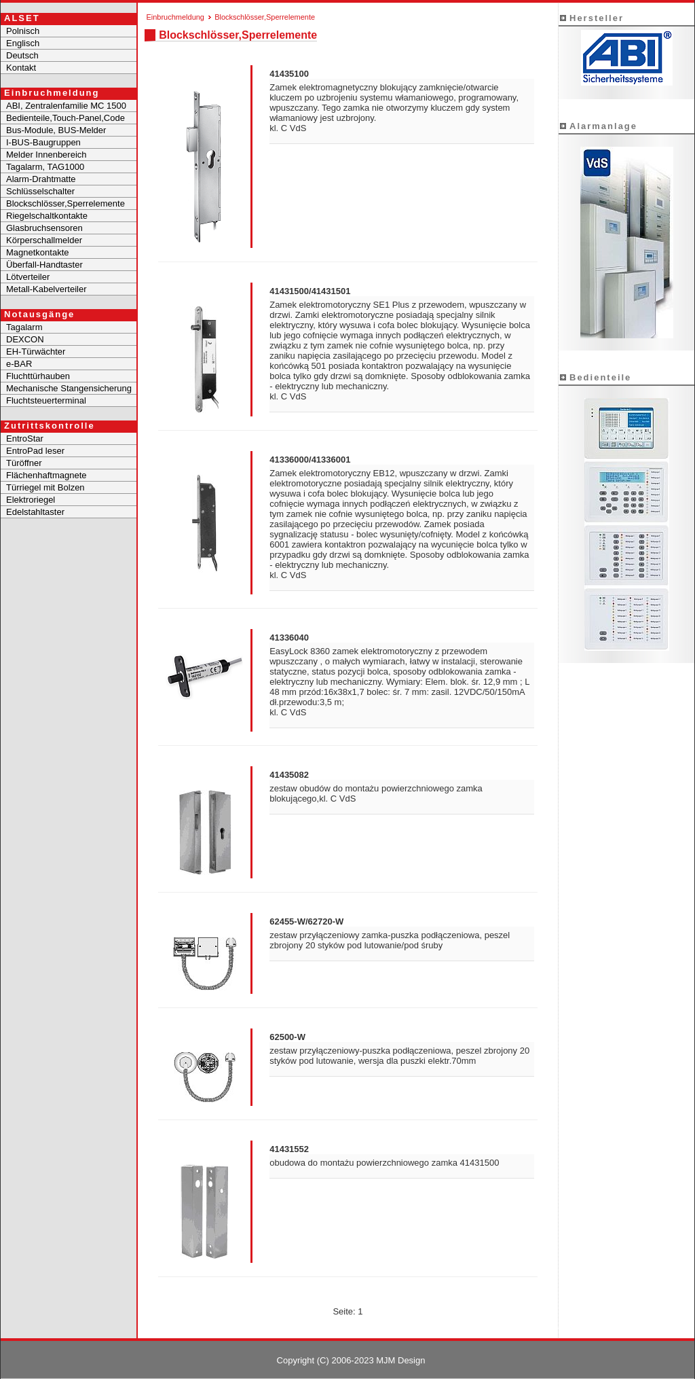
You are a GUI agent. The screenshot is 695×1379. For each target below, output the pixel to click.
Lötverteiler (28, 277)
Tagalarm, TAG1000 (45, 167)
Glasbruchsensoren (44, 228)
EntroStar (24, 438)
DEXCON (25, 339)
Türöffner (24, 463)
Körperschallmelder (44, 240)
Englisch (22, 43)
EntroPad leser (35, 451)
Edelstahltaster (35, 512)
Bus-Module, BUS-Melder (56, 130)
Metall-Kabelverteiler (46, 289)
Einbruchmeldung (175, 17)
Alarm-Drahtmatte (41, 179)
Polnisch (22, 31)
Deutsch (22, 55)
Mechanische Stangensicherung (69, 388)
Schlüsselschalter (40, 191)
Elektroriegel (30, 500)
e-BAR (19, 364)
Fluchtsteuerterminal (46, 400)
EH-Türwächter (35, 351)
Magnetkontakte (37, 252)
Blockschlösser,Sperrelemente (65, 203)
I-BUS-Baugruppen (43, 142)
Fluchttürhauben (38, 376)
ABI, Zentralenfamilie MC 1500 (66, 106)
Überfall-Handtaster (44, 264)
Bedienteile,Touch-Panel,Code (65, 118)
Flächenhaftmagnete (46, 475)
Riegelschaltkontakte (47, 216)
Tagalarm (24, 327)
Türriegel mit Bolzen (45, 487)
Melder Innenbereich (46, 154)
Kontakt (21, 67)
